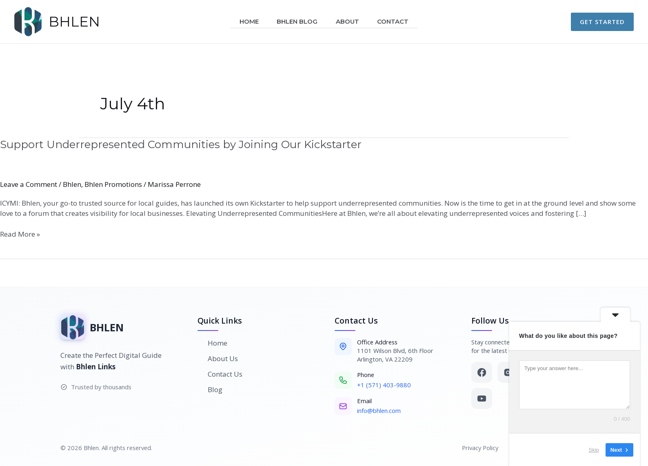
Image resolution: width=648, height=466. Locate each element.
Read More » (20, 234)
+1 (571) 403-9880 (384, 385)
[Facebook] (481, 372)
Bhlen (72, 184)
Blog (210, 389)
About (348, 21)
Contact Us (220, 374)
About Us (218, 358)
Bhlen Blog (296, 21)
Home (245, 21)
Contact (396, 21)
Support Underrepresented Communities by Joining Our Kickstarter (181, 144)
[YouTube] (481, 398)
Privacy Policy (480, 448)
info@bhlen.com (379, 410)
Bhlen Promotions (113, 184)
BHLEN (74, 21)
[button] (602, 22)
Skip (586, 449)
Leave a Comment (28, 184)
